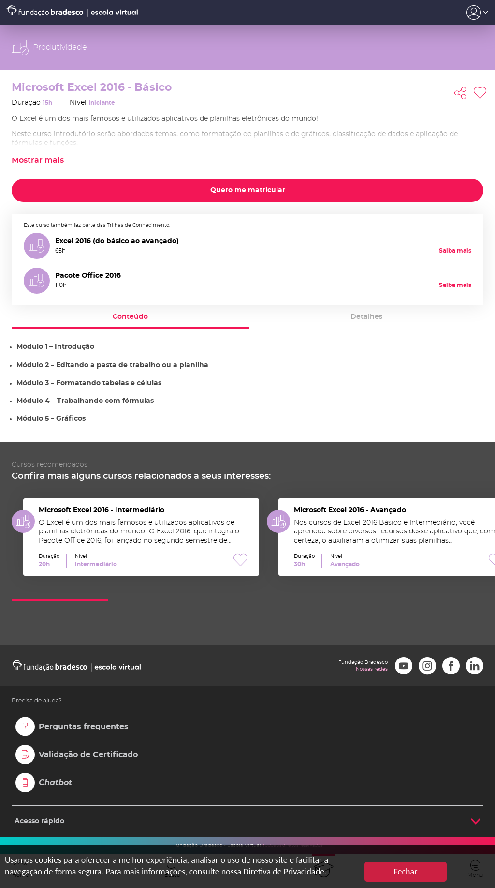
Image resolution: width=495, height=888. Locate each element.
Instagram (427, 665)
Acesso (477, 12)
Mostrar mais (38, 160)
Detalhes (366, 317)
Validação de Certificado (88, 755)
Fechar (406, 871)
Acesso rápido (39, 821)
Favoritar (480, 93)
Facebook (451, 665)
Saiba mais (455, 251)
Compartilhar (460, 93)
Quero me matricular (247, 190)
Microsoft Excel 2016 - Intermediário (141, 537)
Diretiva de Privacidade (283, 871)
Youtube (403, 665)
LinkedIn (474, 665)
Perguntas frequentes (84, 726)
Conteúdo (130, 317)
